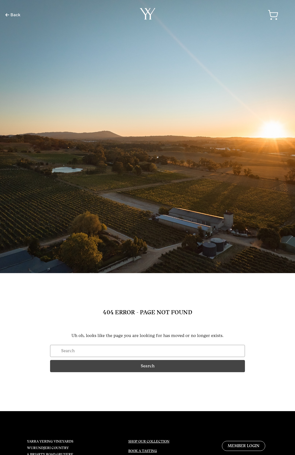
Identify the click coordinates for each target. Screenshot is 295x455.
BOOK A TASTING (142, 451)
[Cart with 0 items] (273, 15)
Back (12, 14)
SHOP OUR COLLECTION (148, 441)
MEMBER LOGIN (244, 446)
